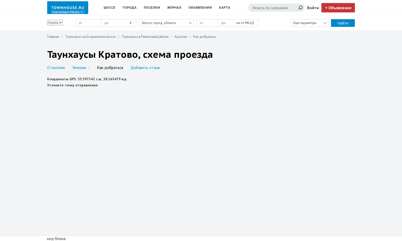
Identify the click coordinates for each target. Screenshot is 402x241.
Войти (313, 7)
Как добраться (110, 67)
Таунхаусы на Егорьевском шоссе (90, 37)
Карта (224, 7)
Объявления (200, 7)
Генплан (81, 67)
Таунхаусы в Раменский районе (145, 37)
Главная (53, 37)
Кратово (181, 37)
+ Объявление (338, 7)
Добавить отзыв (145, 67)
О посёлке (56, 67)
